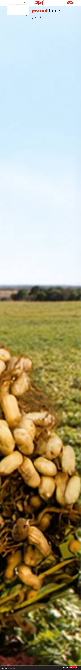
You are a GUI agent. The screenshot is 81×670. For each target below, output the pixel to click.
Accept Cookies (73, 667)
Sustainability (53, 2)
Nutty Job (60, 2)
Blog (64, 2)
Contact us (70, 3)
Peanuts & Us (11, 2)
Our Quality (18, 2)
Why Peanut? (26, 2)
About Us (4, 2)
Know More (65, 667)
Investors (47, 2)
